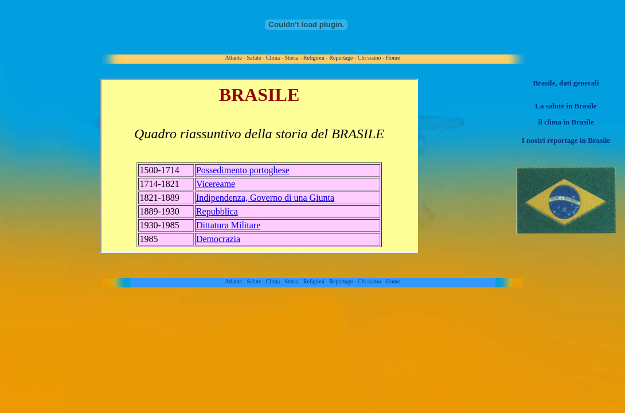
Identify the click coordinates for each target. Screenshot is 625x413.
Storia (292, 57)
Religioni (314, 57)
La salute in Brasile (565, 106)
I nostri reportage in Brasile (566, 140)
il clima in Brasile (565, 122)
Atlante (233, 57)
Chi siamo (369, 57)
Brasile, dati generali (566, 83)
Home (393, 57)
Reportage (341, 57)
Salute (254, 57)
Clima (273, 57)
